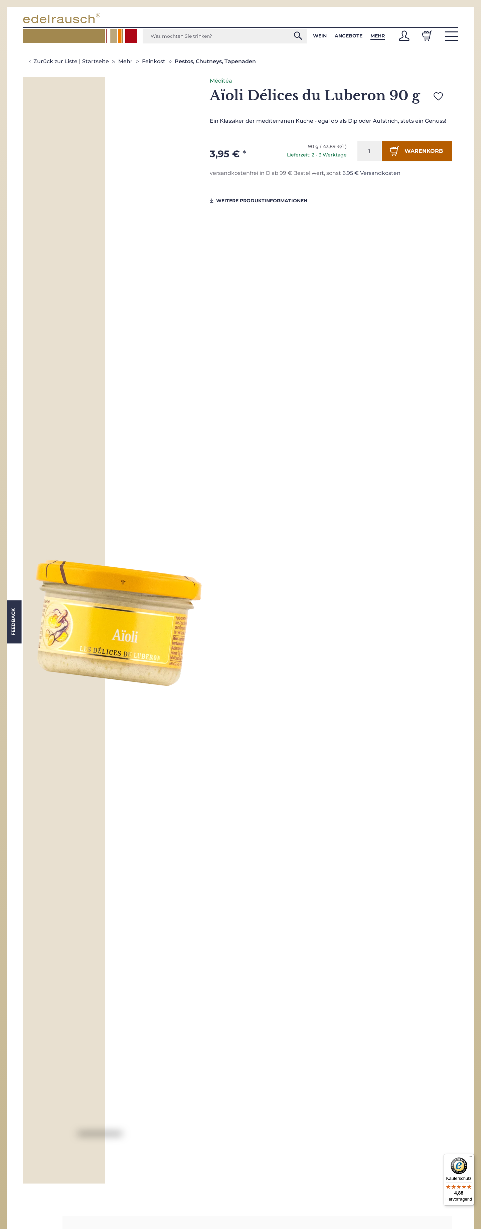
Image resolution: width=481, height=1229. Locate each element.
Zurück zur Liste (55, 61)
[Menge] (369, 151)
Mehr (377, 35)
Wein (320, 35)
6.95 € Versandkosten (371, 173)
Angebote (348, 35)
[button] (404, 36)
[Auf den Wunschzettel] (438, 96)
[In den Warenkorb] (417, 151)
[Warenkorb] (427, 36)
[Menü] (470, 1158)
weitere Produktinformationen (258, 201)
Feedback (13, 622)
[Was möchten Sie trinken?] (225, 36)
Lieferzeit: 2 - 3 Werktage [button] (317, 155)
